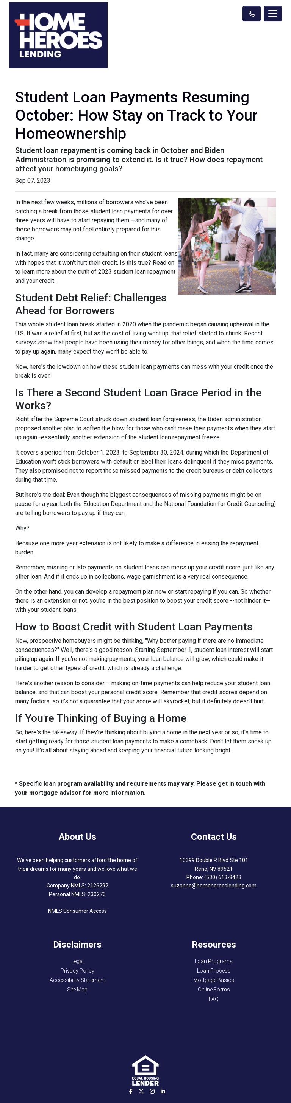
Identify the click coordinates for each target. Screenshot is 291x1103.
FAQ (214, 999)
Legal (77, 961)
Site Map (77, 990)
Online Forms (214, 990)
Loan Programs (214, 961)
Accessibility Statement (77, 980)
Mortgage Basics (213, 980)
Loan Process (214, 971)
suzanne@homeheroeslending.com (214, 886)
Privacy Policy (77, 971)
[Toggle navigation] (273, 13)
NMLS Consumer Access (77, 911)
